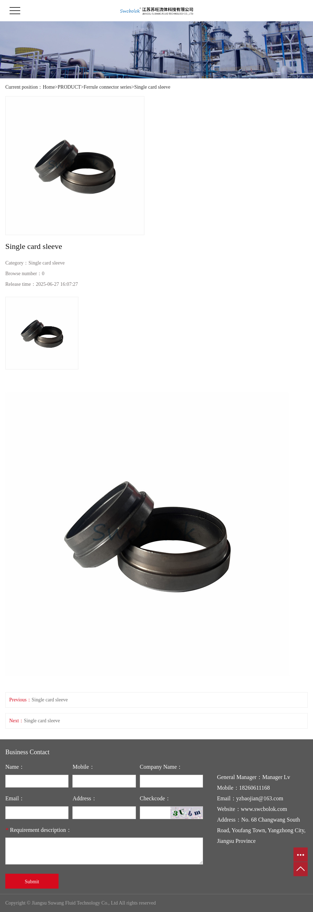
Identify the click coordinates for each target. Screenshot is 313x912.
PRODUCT (69, 87)
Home (49, 87)
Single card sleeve (152, 87)
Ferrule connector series (108, 87)
